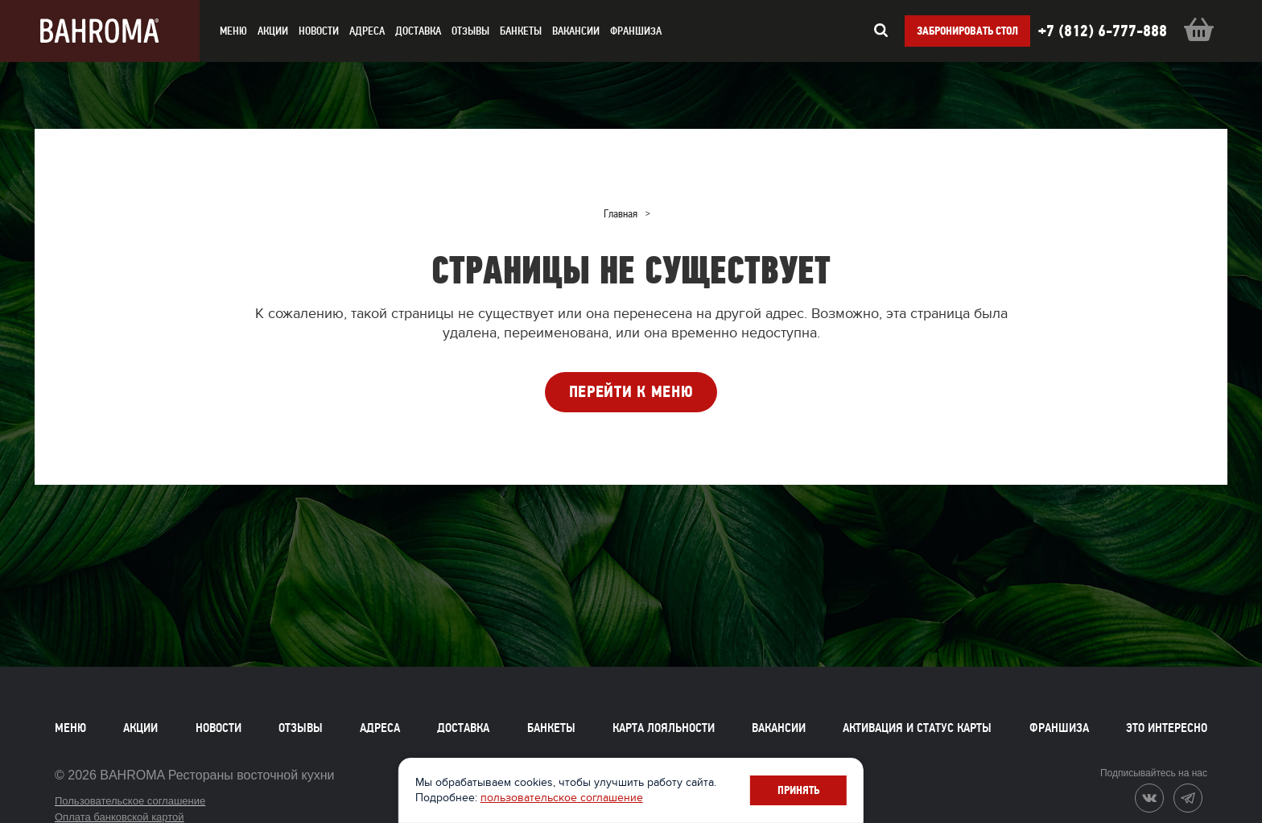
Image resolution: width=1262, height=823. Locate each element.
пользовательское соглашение (565, 797)
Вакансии (576, 31)
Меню (70, 728)
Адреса (367, 31)
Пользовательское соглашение (130, 801)
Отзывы (470, 31)
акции (273, 31)
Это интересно (1166, 728)
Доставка (463, 728)
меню (233, 31)
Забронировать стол (967, 31)
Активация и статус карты (917, 728)
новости (319, 31)
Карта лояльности (663, 728)
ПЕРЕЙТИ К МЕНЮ (631, 392)
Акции (140, 728)
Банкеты (521, 31)
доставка (418, 31)
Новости (218, 728)
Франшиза (636, 31)
